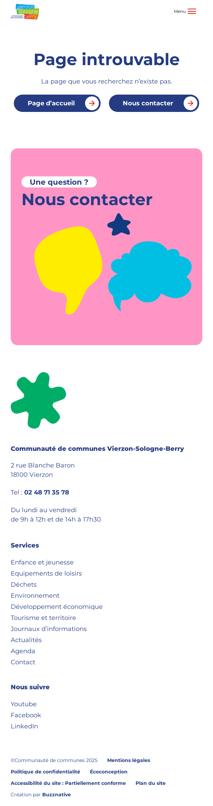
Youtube (24, 704)
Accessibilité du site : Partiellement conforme (68, 783)
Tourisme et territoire (43, 618)
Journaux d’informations (49, 629)
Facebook (26, 715)
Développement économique (57, 607)
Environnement (35, 595)
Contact (23, 662)
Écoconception (109, 772)
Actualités (26, 640)
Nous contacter (160, 103)
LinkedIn (24, 726)
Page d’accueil (63, 103)
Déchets (24, 584)
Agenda (23, 651)
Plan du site (151, 783)
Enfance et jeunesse (42, 562)
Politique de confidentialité (45, 772)
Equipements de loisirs (46, 573)
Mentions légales (128, 760)
